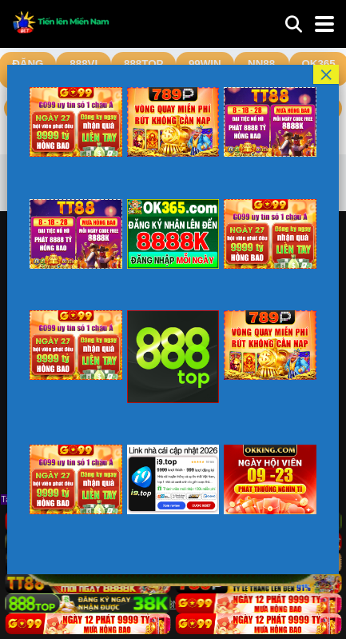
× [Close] (326, 74)
